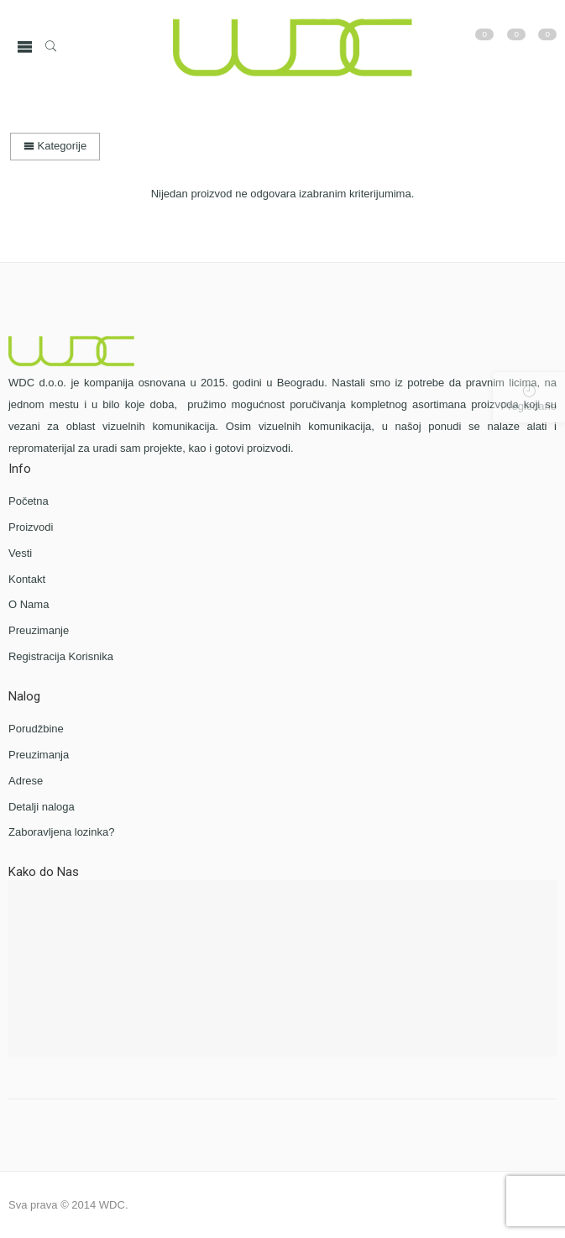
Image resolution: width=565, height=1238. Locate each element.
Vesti (20, 553)
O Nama (28, 604)
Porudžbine (36, 728)
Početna (28, 501)
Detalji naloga (41, 806)
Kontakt (26, 579)
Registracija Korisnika (60, 656)
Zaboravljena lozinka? (61, 832)
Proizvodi (30, 527)
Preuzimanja (38, 754)
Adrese (25, 780)
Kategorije (55, 145)
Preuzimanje (38, 630)
